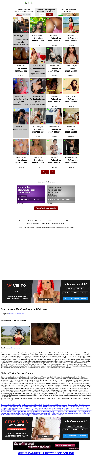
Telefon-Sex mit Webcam (16, 314)
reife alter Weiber (58, 406)
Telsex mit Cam (52, 411)
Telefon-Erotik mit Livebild (42, 413)
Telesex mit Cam (62, 411)
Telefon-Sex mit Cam (74, 411)
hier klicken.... (15, 348)
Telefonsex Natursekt (15, 408)
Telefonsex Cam (16, 405)
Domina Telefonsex (69, 406)
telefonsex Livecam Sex (19, 410)
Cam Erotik (46, 405)
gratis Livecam (53, 408)
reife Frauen (78, 406)
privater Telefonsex (55, 405)
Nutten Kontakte (6, 406)
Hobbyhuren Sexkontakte (18, 406)
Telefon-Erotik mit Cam (74, 413)
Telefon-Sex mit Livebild (26, 413)
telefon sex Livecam (45, 410)
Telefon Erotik (38, 405)
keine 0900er (8, 410)
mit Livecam (25, 408)
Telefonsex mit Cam (28, 405)
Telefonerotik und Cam (70, 410)
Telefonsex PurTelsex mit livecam (41, 414)
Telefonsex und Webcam (24, 411)
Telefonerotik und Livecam (9, 411)
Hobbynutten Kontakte (33, 406)
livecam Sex (73, 408)
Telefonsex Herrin (6, 405)
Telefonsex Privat (73, 405)
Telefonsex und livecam (85, 410)
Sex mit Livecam (44, 408)
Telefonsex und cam (57, 410)
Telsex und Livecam (57, 414)
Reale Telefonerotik (14, 414)
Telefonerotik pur (25, 414)
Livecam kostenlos (63, 408)
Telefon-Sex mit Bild (12, 413)
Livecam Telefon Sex (33, 410)
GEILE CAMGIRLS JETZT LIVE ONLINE (46, 453)
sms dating (65, 405)
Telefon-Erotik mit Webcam (59, 413)
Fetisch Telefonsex (84, 405)
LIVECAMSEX (34, 408)
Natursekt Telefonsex (46, 406)
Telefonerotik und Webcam (40, 411)
